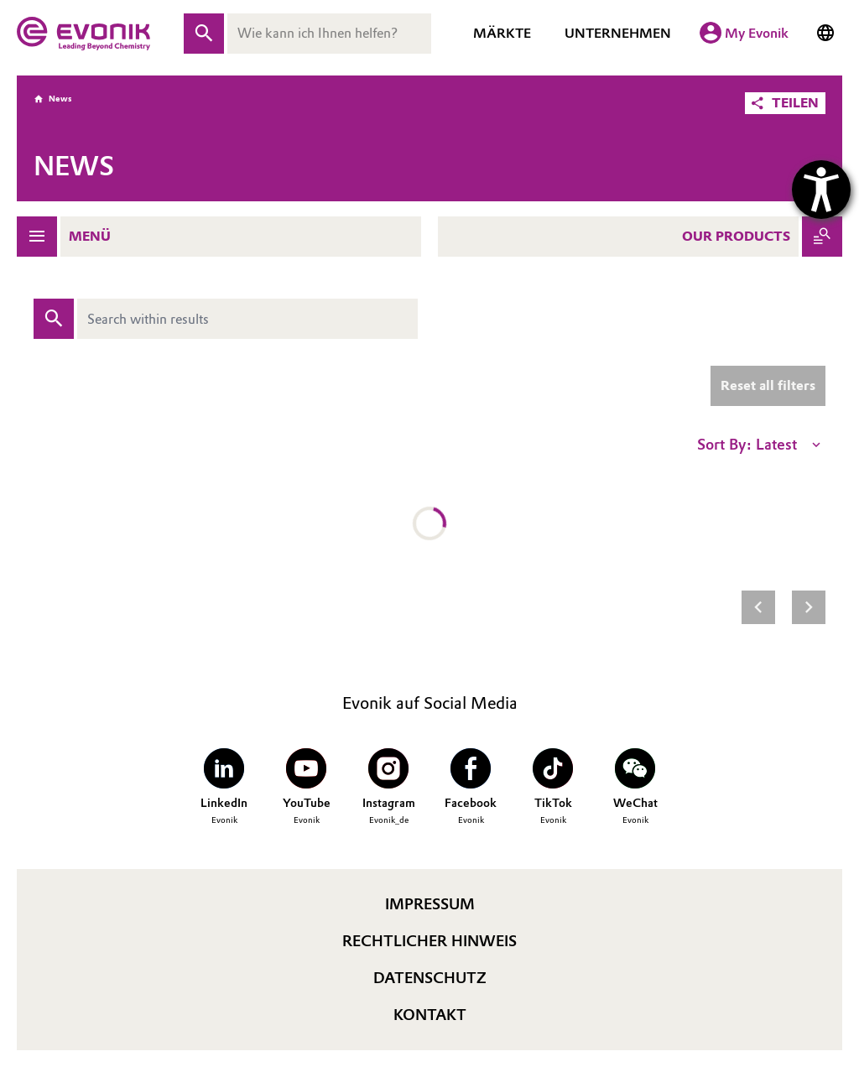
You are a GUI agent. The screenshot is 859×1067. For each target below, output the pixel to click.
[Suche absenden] (204, 33)
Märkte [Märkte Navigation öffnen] (502, 33)
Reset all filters (768, 385)
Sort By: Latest (760, 444)
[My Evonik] (744, 33)
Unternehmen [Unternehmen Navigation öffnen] (618, 33)
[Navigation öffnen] (37, 236)
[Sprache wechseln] (825, 33)
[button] (785, 103)
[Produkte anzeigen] (822, 236)
